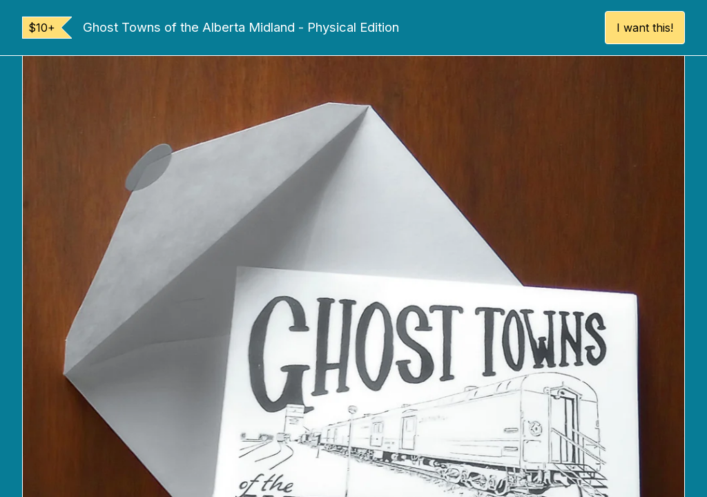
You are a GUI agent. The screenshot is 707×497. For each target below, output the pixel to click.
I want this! (645, 28)
